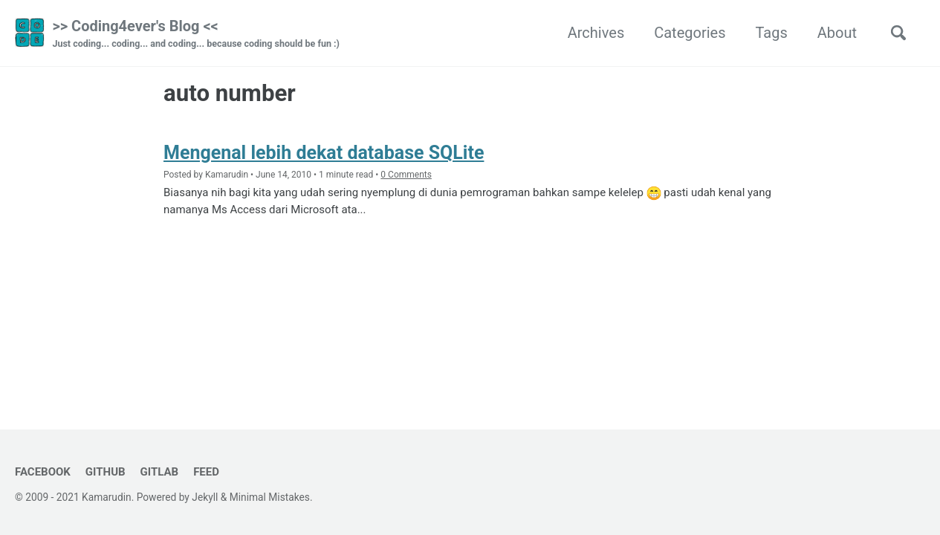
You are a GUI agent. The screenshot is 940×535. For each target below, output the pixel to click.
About (837, 33)
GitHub (105, 472)
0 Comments (406, 174)
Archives (596, 33)
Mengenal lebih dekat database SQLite (323, 152)
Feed (206, 472)
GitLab (159, 472)
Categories (689, 33)
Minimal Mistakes (270, 497)
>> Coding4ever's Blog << (195, 34)
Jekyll (205, 497)
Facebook (43, 472)
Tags (771, 33)
